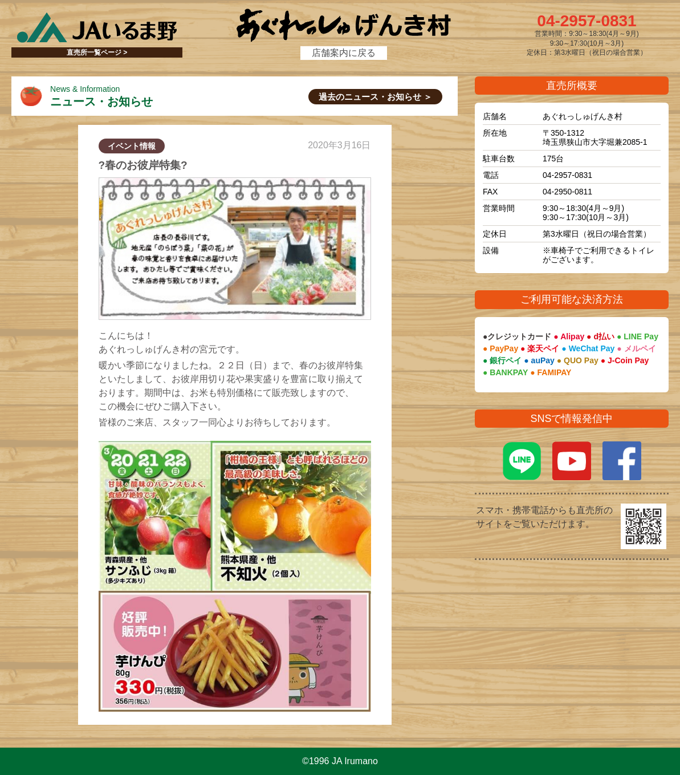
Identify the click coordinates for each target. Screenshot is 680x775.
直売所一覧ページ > (97, 52)
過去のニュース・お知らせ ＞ (375, 97)
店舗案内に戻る (344, 53)
